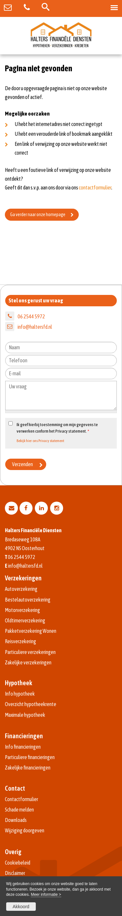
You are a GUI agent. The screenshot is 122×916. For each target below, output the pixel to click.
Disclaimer (15, 873)
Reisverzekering (20, 641)
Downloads (16, 820)
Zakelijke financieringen (27, 767)
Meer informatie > (46, 894)
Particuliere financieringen (30, 757)
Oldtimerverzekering (25, 620)
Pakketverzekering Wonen (30, 631)
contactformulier (95, 187)
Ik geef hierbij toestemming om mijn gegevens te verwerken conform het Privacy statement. (57, 428)
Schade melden (19, 809)
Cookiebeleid (17, 863)
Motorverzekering (22, 610)
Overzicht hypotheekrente (30, 704)
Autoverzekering (21, 589)
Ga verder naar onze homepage (37, 214)
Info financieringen (23, 747)
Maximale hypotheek (25, 715)
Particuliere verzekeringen (30, 652)
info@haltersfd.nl (35, 327)
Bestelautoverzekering (27, 600)
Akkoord (21, 906)
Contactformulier (21, 799)
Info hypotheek (20, 694)
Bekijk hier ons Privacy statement (40, 440)
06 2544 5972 (31, 316)
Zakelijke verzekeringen (28, 662)
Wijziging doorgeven (24, 830)
